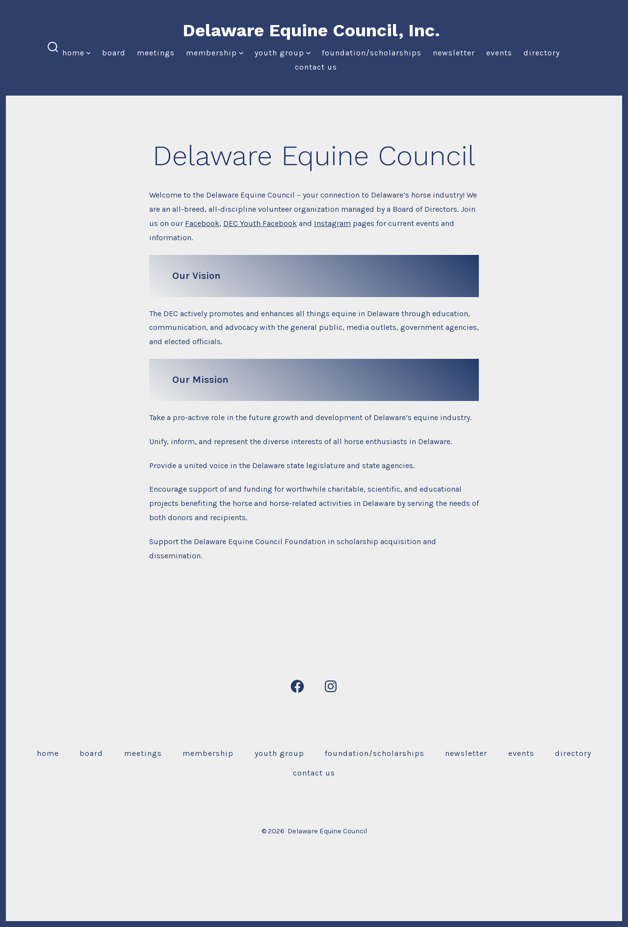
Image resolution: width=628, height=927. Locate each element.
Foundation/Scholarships (371, 52)
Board (114, 52)
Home (76, 52)
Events (499, 52)
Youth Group (283, 52)
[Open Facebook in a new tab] (297, 686)
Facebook (202, 223)
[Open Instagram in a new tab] (330, 686)
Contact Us (316, 67)
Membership (214, 52)
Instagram (332, 223)
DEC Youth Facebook (260, 223)
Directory (541, 52)
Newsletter (454, 52)
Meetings (156, 52)
